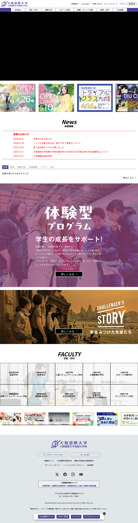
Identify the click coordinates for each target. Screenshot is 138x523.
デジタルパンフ (91, 516)
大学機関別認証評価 (64, 461)
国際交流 (48, 10)
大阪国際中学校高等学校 (58, 486)
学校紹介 (18, 10)
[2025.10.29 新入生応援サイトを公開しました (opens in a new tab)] (69, 147)
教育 (12, 166)
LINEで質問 (63, 516)
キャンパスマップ (110, 4)
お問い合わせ (97, 4)
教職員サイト (49, 461)
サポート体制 (64, 10)
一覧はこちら (127, 178)
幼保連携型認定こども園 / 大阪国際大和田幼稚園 (81, 486)
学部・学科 (33, 10)
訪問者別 (74, 4)
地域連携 (33, 166)
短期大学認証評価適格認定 (84, 461)
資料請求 (132, 4)
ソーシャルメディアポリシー (73, 465)
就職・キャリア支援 (85, 10)
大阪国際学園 (46, 486)
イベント (76, 516)
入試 (52, 166)
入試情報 (119, 10)
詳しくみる (67, 274)
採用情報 (90, 465)
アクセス (122, 4)
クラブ (43, 166)
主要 (5, 166)
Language (85, 4)
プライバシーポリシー (53, 465)
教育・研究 (104, 10)
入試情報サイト (46, 516)
